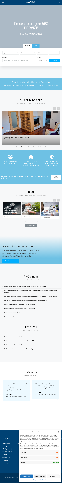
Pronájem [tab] (27, 45)
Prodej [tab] (36, 45)
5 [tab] (26, 146)
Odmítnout (53, 476)
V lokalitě (5, 57)
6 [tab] (28, 146)
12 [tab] (43, 146)
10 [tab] (38, 146)
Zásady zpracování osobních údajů (40, 479)
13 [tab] (45, 146)
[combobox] (10, 53)
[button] (31, 225)
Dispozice (22, 50)
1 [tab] (16, 146)
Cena (38, 50)
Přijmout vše (26, 476)
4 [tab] (24, 146)
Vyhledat (54, 60)
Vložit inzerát (6, 443)
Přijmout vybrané (40, 476)
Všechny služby (7, 463)
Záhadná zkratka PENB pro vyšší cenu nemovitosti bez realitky (50, 211)
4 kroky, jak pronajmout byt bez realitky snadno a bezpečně (31, 210)
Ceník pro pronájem (8, 449)
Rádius (39, 57)
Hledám (4, 50)
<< (54, 108)
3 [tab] (21, 146)
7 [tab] (31, 146)
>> (58, 108)
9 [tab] (36, 146)
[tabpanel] (31, 127)
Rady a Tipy (16, 208)
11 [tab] (41, 146)
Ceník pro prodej (7, 446)
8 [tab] (33, 146)
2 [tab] (19, 146)
